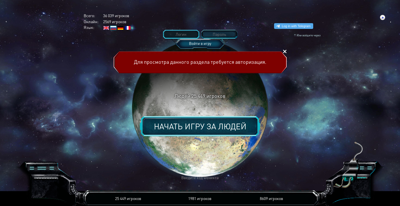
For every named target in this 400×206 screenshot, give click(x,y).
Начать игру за (200, 126)
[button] (116, 178)
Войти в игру (200, 43)
